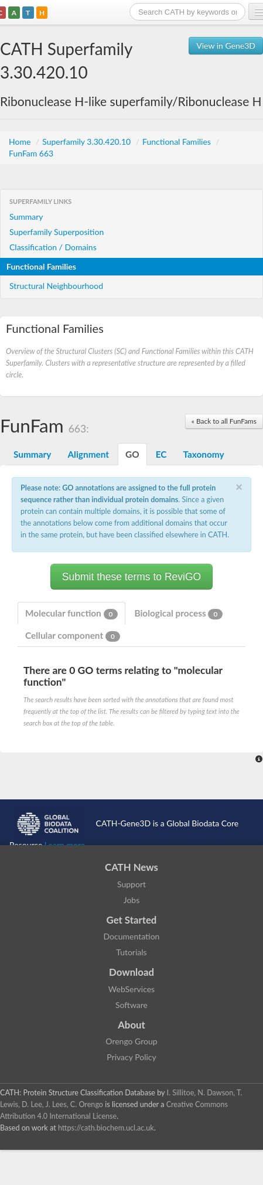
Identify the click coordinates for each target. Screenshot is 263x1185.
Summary (26, 217)
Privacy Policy (131, 1057)
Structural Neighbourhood (56, 286)
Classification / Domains (53, 247)
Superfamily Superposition (56, 232)
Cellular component (72, 636)
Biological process (178, 613)
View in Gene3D (225, 45)
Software (131, 1005)
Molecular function (71, 613)
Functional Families (177, 142)
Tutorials (131, 952)
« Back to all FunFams (224, 421)
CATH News (131, 867)
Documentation (132, 936)
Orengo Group (131, 1041)
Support (131, 884)
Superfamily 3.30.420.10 (87, 142)
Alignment (88, 454)
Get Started (132, 920)
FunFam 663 (31, 153)
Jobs (132, 900)
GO (132, 454)
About (131, 1025)
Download (131, 972)
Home (21, 142)
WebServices (131, 989)
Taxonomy (203, 454)
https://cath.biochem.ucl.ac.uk (106, 1127)
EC (161, 454)
